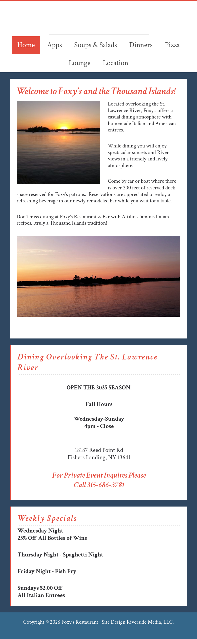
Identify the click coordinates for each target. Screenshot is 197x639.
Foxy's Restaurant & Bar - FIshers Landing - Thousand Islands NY (99, 17)
